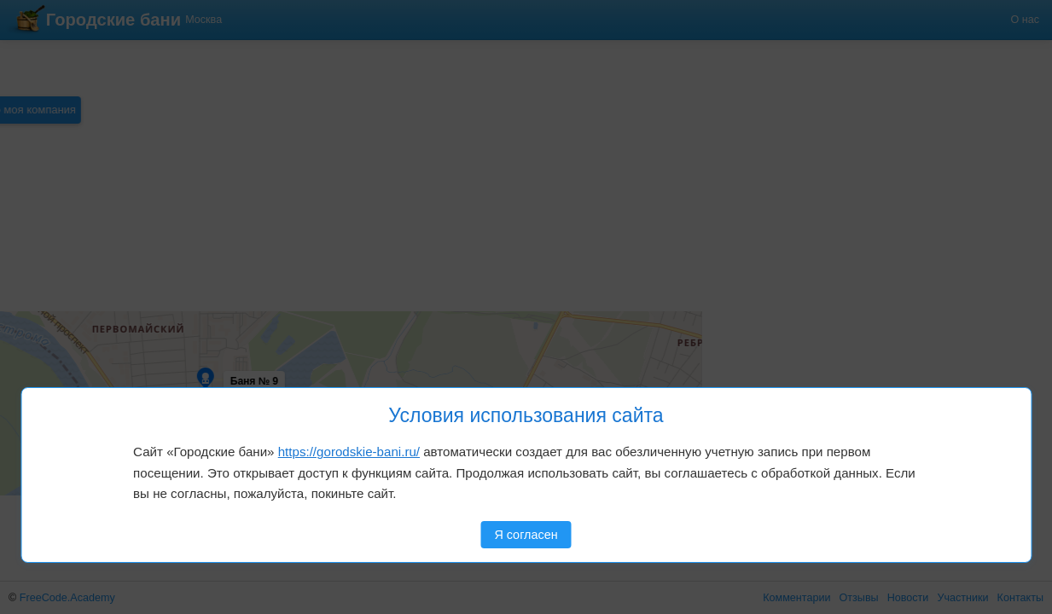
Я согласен (525, 535)
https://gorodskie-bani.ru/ (349, 451)
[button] (70, 341)
